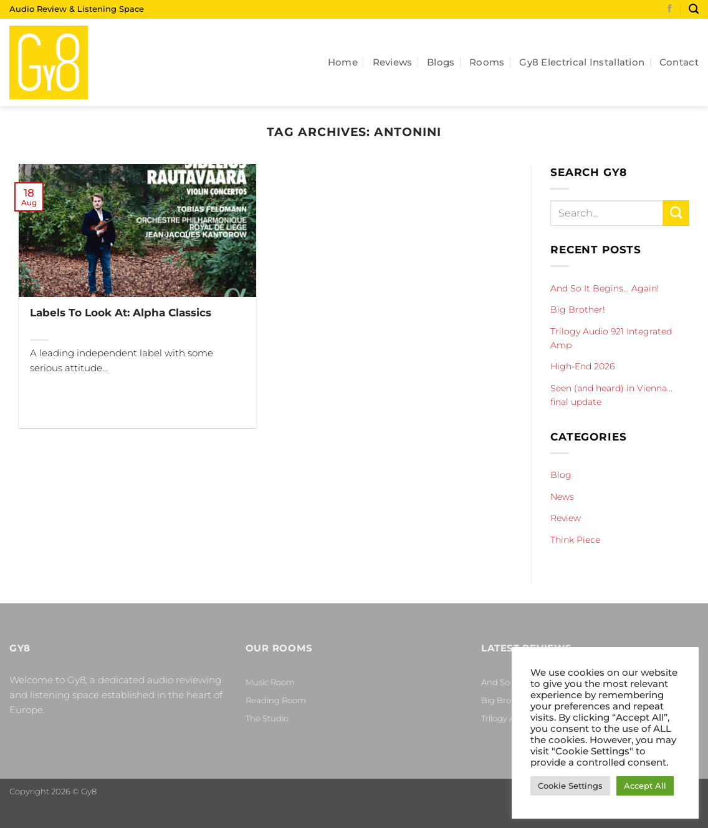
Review (565, 518)
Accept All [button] (645, 786)
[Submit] (676, 213)
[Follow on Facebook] (670, 9)
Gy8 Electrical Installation (581, 62)
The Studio (267, 718)
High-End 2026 (582, 366)
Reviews (393, 62)
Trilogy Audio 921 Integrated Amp (611, 337)
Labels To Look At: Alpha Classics (120, 312)
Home (343, 62)
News (562, 496)
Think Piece (575, 539)
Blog (561, 474)
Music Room (270, 682)
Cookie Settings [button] (570, 786)
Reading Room (276, 700)
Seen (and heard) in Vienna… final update (611, 394)
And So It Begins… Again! (604, 288)
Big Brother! (577, 309)
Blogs (441, 62)
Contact (679, 62)
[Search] (694, 9)
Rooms (487, 62)
